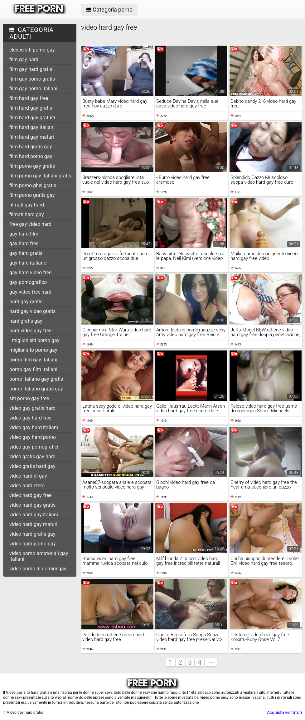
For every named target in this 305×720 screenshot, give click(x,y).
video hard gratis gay (32, 534)
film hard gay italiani (32, 127)
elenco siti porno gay (32, 50)
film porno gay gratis (32, 166)
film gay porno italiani (33, 89)
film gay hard (23, 59)
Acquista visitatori (284, 712)
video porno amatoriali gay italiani (38, 556)
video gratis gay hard (32, 456)
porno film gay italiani (33, 360)
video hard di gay (28, 476)
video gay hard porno (32, 437)
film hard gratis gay (30, 147)
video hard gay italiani (33, 515)
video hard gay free (30, 495)
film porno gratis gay (32, 195)
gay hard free (23, 243)
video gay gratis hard (32, 408)
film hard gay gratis (30, 108)
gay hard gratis (25, 253)
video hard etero (27, 486)
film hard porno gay (30, 156)
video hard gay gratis (32, 505)
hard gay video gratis (32, 311)
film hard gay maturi (31, 137)
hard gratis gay (25, 321)
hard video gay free (30, 331)
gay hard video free (30, 273)
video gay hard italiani (33, 427)
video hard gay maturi (33, 524)
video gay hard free (30, 418)
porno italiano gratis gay (36, 389)
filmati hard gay (26, 214)
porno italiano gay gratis (36, 379)
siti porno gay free (29, 398)
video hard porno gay (32, 544)
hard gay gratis (25, 302)
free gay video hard (30, 224)
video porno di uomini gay (37, 569)
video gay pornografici (33, 447)
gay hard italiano (27, 263)
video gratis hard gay (32, 466)
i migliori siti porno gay (34, 340)
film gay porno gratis (32, 79)
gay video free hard (30, 292)
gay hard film (23, 234)
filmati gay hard (26, 205)
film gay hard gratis (30, 69)
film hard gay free (28, 98)
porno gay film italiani (33, 369)
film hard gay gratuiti (32, 118)
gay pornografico (28, 282)
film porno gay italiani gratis (40, 176)
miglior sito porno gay (33, 350)
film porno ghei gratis (32, 185)
